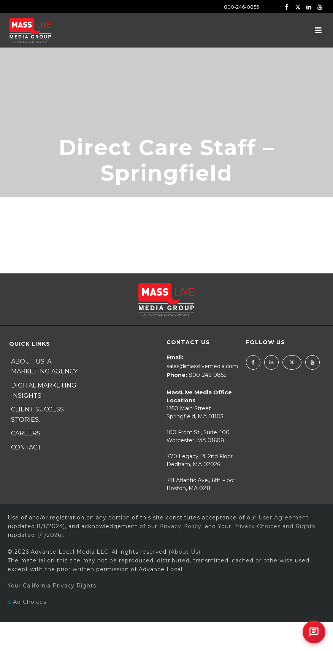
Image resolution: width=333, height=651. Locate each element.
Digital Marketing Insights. (43, 390)
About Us (184, 551)
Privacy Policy (180, 526)
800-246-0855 (241, 7)
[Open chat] (314, 632)
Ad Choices (27, 602)
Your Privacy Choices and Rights (266, 526)
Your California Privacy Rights (52, 585)
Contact (26, 447)
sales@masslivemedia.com (202, 366)
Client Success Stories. (37, 414)
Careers (26, 433)
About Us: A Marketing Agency (44, 366)
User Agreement (283, 517)
